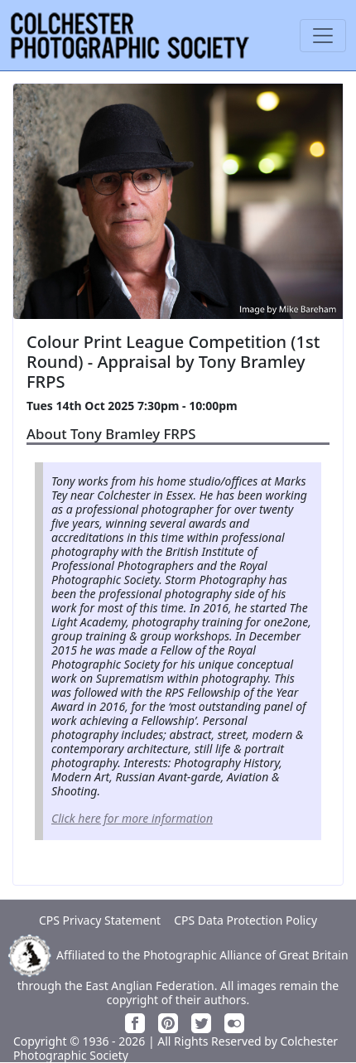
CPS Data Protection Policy (245, 920)
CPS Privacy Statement (100, 920)
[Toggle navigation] (323, 35)
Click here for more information (132, 818)
